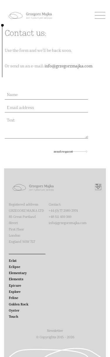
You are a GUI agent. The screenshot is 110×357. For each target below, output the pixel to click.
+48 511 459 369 (60, 216)
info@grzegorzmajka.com (68, 66)
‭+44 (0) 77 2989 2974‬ (63, 210)
